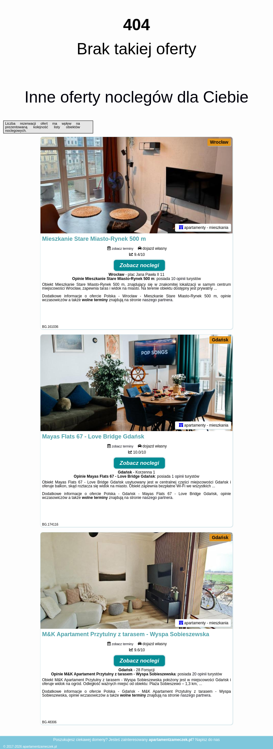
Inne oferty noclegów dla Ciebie (136, 97)
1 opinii (178, 476)
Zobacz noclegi (139, 265)
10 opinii (178, 278)
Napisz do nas (207, 739)
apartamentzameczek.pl (40, 746)
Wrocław (219, 142)
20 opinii (199, 674)
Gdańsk (220, 339)
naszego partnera (157, 300)
